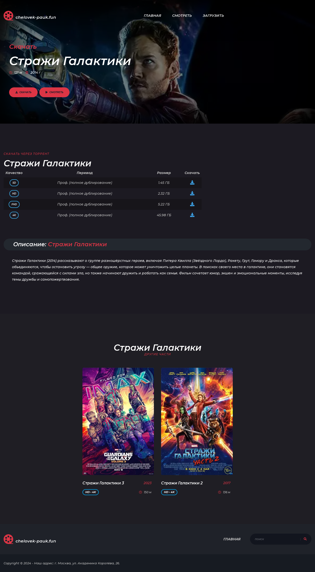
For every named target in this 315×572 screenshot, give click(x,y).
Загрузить (213, 15)
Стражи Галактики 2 (182, 483)
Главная (152, 15)
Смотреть (182, 15)
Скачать (23, 92)
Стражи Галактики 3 (103, 483)
